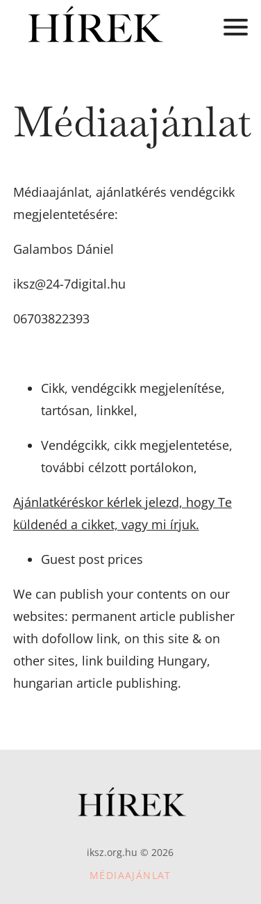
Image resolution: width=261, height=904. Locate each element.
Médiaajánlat (130, 875)
